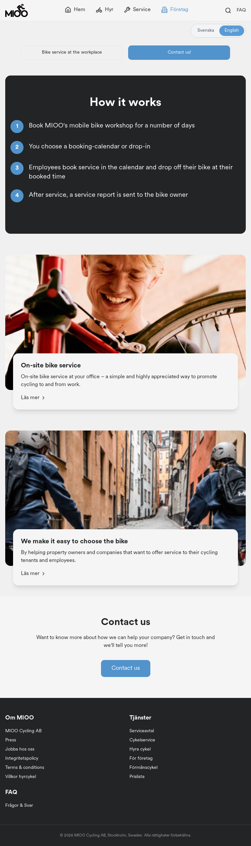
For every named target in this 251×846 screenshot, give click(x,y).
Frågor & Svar (19, 805)
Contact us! (179, 52)
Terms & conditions (24, 767)
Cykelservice (142, 740)
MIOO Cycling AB (23, 731)
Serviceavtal (141, 731)
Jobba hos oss (19, 749)
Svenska (205, 30)
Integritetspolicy (21, 758)
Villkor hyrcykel (20, 776)
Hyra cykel (140, 749)
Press (10, 740)
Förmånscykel (143, 767)
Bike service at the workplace (72, 52)
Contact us (125, 668)
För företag (141, 758)
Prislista (136, 776)
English (232, 30)
